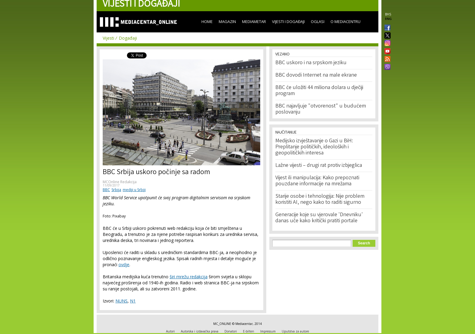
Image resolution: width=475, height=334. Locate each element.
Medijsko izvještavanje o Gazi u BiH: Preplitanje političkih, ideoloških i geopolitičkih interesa (314, 147)
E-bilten (248, 331)
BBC (106, 189)
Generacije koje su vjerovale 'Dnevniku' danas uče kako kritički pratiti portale (319, 218)
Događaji (128, 38)
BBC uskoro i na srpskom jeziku (311, 63)
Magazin (227, 21)
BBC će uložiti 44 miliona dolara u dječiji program (319, 91)
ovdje (123, 264)
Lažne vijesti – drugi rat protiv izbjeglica (318, 166)
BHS (388, 14)
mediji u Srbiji (134, 189)
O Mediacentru (345, 21)
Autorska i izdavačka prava (199, 331)
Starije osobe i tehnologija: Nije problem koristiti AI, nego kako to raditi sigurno (319, 200)
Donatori (230, 331)
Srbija (116, 189)
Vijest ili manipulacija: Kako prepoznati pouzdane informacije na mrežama (317, 181)
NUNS (121, 301)
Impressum (268, 331)
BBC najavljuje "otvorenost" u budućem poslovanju (320, 109)
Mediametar (254, 21)
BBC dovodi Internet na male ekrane (316, 75)
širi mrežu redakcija (189, 276)
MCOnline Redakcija (120, 181)
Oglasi (317, 21)
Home (207, 21)
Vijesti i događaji (288, 21)
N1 (133, 301)
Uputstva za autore (295, 331)
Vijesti (108, 38)
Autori (170, 331)
